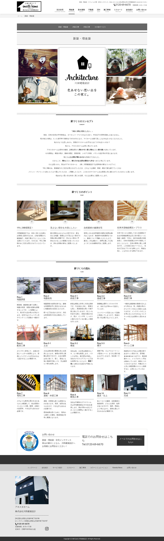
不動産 (90, 10)
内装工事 (76, 27)
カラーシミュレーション (99, 468)
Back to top (82, 459)
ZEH (98, 10)
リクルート (118, 10)
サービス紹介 (57, 468)
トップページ (32, 468)
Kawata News (117, 468)
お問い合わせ (141, 10)
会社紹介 (129, 10)
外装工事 (87, 27)
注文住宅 (60, 10)
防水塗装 (81, 10)
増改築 (72, 10)
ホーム (20, 16)
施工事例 (107, 10)
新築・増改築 (63, 27)
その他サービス (100, 27)
